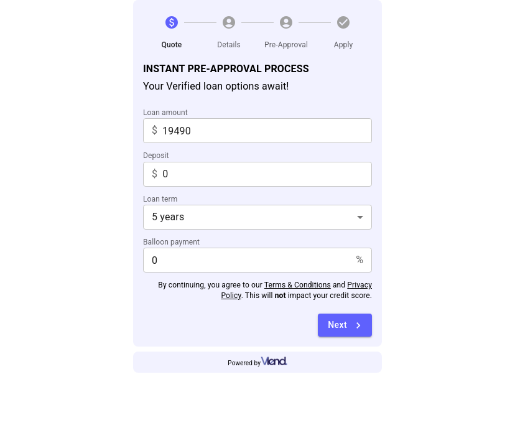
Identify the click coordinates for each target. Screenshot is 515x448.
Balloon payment (171, 242)
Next (346, 325)
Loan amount (165, 112)
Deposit (156, 155)
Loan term (160, 199)
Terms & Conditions (297, 285)
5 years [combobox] (168, 217)
